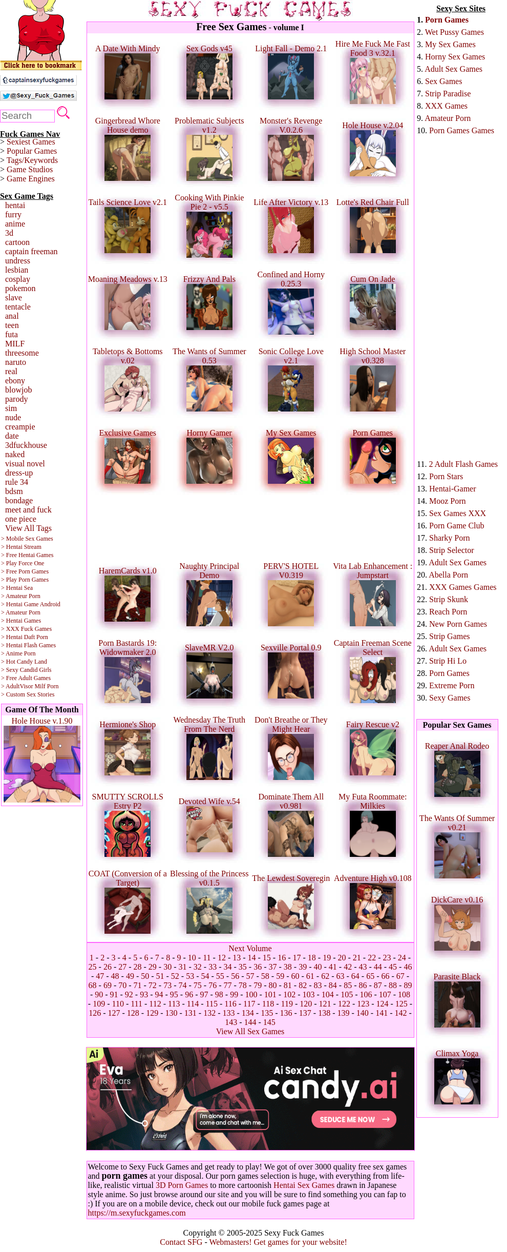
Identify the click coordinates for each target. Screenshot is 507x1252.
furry (13, 214)
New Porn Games (458, 624)
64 (355, 976)
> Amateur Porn (20, 596)
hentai (15, 205)
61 (310, 976)
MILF (15, 343)
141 (381, 1013)
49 (130, 976)
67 (400, 976)
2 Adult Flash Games (463, 464)
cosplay (17, 279)
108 (404, 994)
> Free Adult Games (26, 678)
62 (325, 976)
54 (205, 976)
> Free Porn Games (25, 571)
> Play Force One (22, 563)
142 (400, 1013)
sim (11, 408)
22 (372, 957)
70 (122, 985)
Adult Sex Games (453, 69)
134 (248, 1013)
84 (333, 985)
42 (348, 966)
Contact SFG (181, 1242)
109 (99, 1003)
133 (229, 1013)
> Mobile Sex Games (27, 538)
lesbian (16, 269)
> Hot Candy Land (24, 661)
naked (15, 454)
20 (342, 957)
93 (144, 994)
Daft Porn (36, 637)
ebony (15, 380)
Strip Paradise (448, 93)
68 (93, 985)
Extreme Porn (451, 685)
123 (363, 1003)
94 (159, 994)
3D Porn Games (182, 1185)
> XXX (10, 628)
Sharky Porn (449, 537)
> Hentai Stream (21, 546)
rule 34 (16, 482)
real (11, 371)
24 (402, 957)
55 (220, 976)
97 (204, 994)
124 (382, 1003)
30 (167, 966)
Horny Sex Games (455, 56)
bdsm (14, 491)
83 (317, 985)
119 (286, 1003)
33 (212, 966)
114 (193, 1003)
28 (138, 966)
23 (387, 957)
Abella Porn (448, 574)
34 (228, 966)
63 (340, 976)
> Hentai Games (21, 620)
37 (272, 966)
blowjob (18, 389)
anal (12, 316)
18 (312, 957)
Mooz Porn (447, 501)
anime (15, 223)
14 (252, 957)
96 (189, 994)
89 (408, 985)
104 (328, 994)
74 (183, 985)
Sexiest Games (31, 141)
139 (343, 1013)
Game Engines (31, 178)
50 (145, 976)
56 (235, 976)
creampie (20, 426)
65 (370, 976)
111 (136, 1003)
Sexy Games (449, 697)
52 (175, 976)
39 (303, 966)
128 (133, 1013)
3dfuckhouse (26, 445)
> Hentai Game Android (30, 604)
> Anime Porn (18, 653)
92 (129, 994)
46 (408, 966)
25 (93, 966)
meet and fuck (28, 509)
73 (167, 985)
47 (100, 976)
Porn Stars (446, 476)
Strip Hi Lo (448, 660)
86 (362, 985)
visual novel (25, 463)
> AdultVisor (17, 686)
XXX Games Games (463, 587)
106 (366, 994)
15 (267, 957)
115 (212, 1003)
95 (174, 994)
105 (347, 994)
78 (243, 985)
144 (250, 1022)
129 (152, 1013)
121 (325, 1003)
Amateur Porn (448, 118)
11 (206, 957)
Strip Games (449, 636)
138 (324, 1013)
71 (138, 985)
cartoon (17, 242)
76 (212, 985)
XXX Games (446, 105)
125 (401, 1003)
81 (288, 985)
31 (183, 966)
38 (288, 966)
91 (114, 994)
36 (257, 966)
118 (268, 1003)
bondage (19, 500)
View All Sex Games (250, 1031)
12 (222, 957)
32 (198, 966)
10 (192, 957)
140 (362, 1013)
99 (234, 994)
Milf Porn (46, 686)
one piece (20, 519)
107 (385, 994)
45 (393, 966)
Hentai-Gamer (452, 488)
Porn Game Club (456, 525)
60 (295, 976)
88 (393, 985)
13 (237, 957)
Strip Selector (451, 550)
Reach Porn (448, 611)
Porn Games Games (461, 130)
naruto (15, 362)
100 (251, 994)
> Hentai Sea (17, 587)
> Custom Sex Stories (27, 694)
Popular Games (32, 151)
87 (378, 985)
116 (230, 1003)
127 (114, 1013)
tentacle (18, 306)
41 (333, 966)
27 (122, 966)
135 (267, 1013)
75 (198, 985)
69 (107, 985)
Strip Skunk (448, 599)
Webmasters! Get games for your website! (278, 1242)
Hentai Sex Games (303, 1185)
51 (160, 976)
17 (297, 957)
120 (306, 1003)
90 (99, 994)
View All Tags (28, 528)
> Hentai (12, 637)
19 (327, 957)
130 (171, 1013)
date (12, 436)
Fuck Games (36, 628)
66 (385, 976)
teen (12, 325)
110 (117, 1003)
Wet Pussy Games (454, 32)
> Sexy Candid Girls (26, 669)
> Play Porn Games (25, 579)
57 (250, 976)
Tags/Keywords (32, 160)
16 (282, 957)
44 (378, 966)
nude (13, 417)
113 (174, 1003)
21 (357, 957)
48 (115, 976)
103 (308, 994)
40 (317, 966)
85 (348, 985)
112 (155, 1003)
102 (289, 994)
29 (153, 966)
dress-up (19, 472)
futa (11, 334)
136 (286, 1013)
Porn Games (447, 19)
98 (219, 994)
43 (362, 966)
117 (249, 1003)
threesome (22, 352)
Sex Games (443, 81)
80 (272, 985)
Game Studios (30, 169)
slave (13, 297)
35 (243, 966)
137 (305, 1013)
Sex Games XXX (457, 513)
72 (153, 985)
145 (269, 1022)
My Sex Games (450, 44)
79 (257, 985)
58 (265, 976)
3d (9, 233)
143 (231, 1022)
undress (17, 260)
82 (303, 985)
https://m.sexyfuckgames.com (137, 1212)
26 (107, 966)
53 (190, 976)
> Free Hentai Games (27, 555)
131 (190, 1013)
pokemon (20, 288)
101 (270, 994)
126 (95, 1013)
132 (209, 1013)
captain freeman (31, 251)
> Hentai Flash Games (28, 645)
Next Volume (249, 948)
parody (16, 399)
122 (344, 1003)
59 (280, 976)
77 (228, 985)
